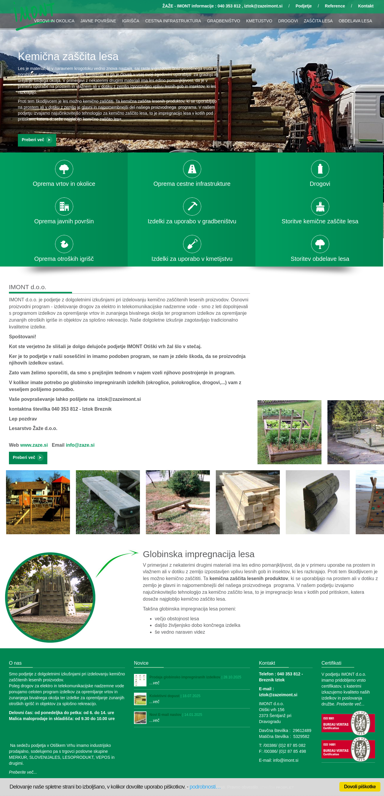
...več (154, 682)
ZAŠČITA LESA (318, 20)
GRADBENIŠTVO (223, 20)
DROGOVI (288, 20)
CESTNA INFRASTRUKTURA (173, 20)
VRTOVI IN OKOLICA (54, 20)
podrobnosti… (205, 786)
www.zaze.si (34, 445)
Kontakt (366, 6)
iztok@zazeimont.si (263, 6)
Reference (335, 6)
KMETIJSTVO (259, 20)
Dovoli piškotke (360, 786)
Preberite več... (23, 772)
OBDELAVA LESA (355, 20)
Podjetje (304, 6)
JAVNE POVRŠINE (98, 20)
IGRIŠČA (130, 20)
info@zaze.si (80, 445)
